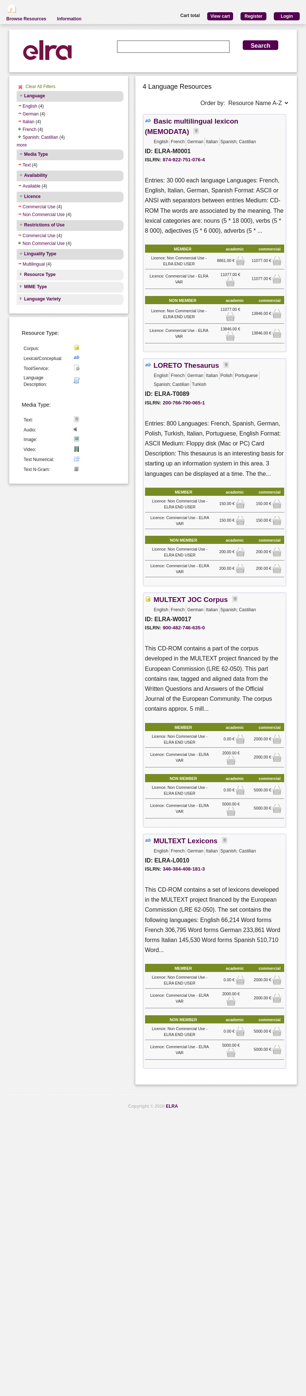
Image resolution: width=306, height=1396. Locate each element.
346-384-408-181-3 (184, 869)
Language (34, 95)
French (29, 129)
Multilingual (34, 264)
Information (69, 18)
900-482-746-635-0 (184, 627)
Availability (35, 175)
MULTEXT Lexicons (186, 841)
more (22, 145)
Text (27, 165)
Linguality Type (40, 253)
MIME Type (35, 286)
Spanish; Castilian (40, 137)
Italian (28, 121)
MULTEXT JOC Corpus (191, 599)
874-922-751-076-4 (184, 159)
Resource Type (40, 274)
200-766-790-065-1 (184, 403)
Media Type (36, 154)
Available (31, 186)
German (30, 114)
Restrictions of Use (44, 225)
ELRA (172, 1106)
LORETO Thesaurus (186, 365)
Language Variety (42, 299)
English (30, 106)
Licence (32, 196)
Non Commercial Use (44, 214)
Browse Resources (26, 18)
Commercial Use (39, 206)
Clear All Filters (41, 86)
